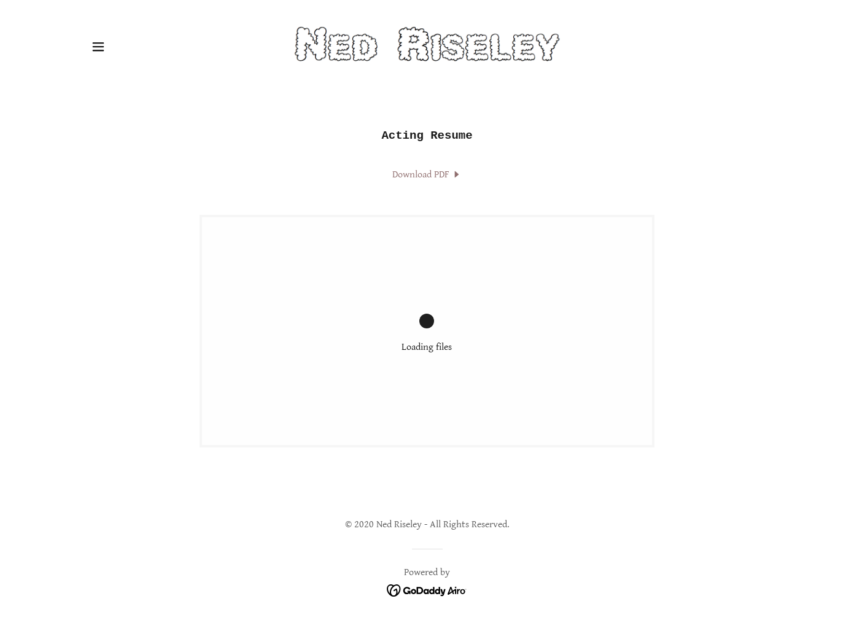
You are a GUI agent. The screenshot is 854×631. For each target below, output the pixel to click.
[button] (98, 46)
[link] (427, 46)
